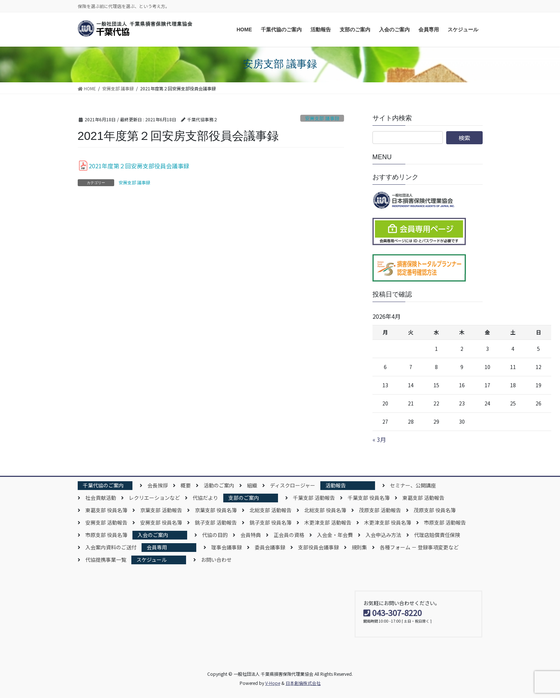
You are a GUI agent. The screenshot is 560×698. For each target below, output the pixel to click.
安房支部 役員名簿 (161, 522)
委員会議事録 (270, 547)
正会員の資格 (289, 534)
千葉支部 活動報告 (314, 497)
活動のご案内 (219, 485)
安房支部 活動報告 (106, 522)
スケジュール (151, 559)
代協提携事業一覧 (105, 559)
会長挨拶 (157, 485)
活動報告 (335, 485)
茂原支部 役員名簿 (435, 510)
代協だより (205, 497)
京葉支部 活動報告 (161, 510)
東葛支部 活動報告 (423, 497)
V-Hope (272, 683)
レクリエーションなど (154, 497)
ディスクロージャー (292, 485)
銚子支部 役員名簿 (270, 522)
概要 (186, 485)
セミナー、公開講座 (413, 485)
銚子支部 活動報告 (216, 522)
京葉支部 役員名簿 (216, 510)
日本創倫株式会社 (303, 683)
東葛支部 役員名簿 (106, 510)
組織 (252, 485)
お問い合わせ (216, 559)
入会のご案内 (153, 534)
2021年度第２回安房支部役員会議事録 (139, 165)
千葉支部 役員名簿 (369, 497)
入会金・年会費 (335, 534)
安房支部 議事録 (322, 118)
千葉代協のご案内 (103, 485)
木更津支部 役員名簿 (387, 522)
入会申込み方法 (383, 534)
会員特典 (250, 534)
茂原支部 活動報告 (380, 510)
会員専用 (157, 547)
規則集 (359, 547)
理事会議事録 (226, 547)
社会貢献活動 (100, 497)
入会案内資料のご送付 (110, 547)
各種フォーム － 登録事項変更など (419, 547)
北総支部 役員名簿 (325, 510)
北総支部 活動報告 (270, 510)
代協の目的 (215, 534)
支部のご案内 (243, 497)
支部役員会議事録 (318, 547)
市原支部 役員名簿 (106, 534)
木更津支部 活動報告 (327, 522)
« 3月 (379, 439)
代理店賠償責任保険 (437, 534)
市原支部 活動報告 (445, 522)
